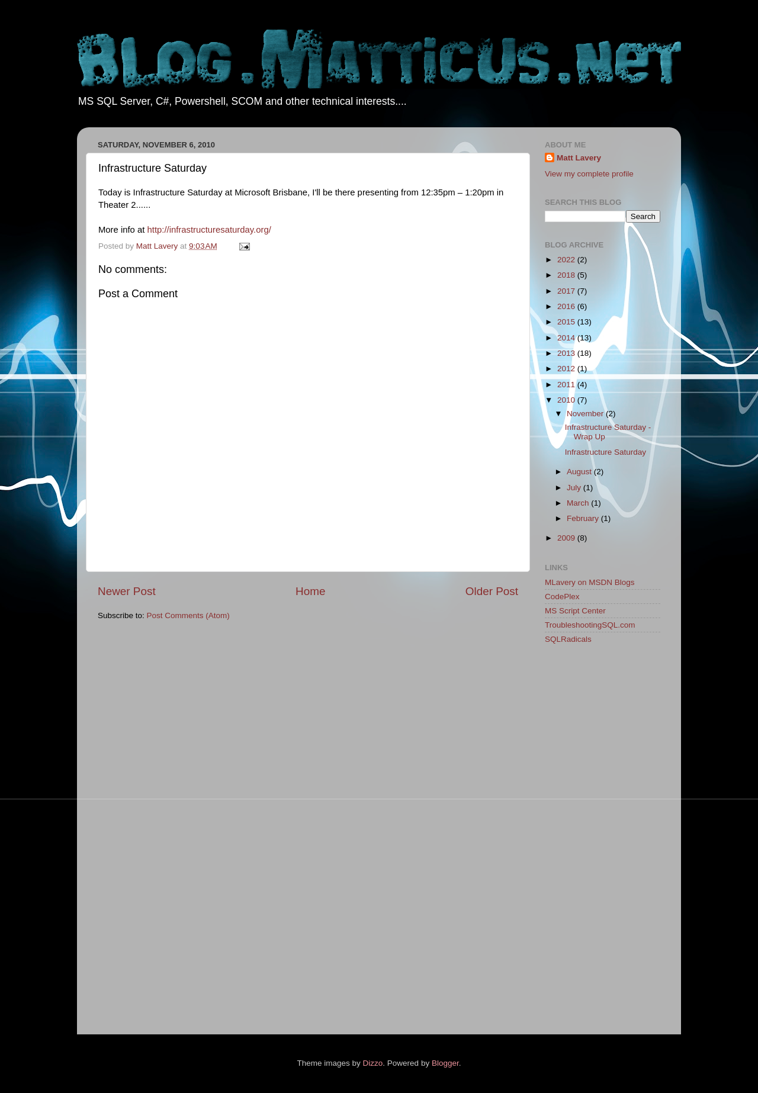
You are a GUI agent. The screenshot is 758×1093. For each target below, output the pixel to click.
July (575, 487)
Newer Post (127, 591)
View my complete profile (589, 173)
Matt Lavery (579, 157)
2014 (567, 337)
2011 (567, 384)
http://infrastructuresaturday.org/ (209, 229)
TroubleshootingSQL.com (590, 625)
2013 (567, 353)
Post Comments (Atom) (188, 615)
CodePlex (562, 596)
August (580, 471)
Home (310, 591)
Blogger (445, 1063)
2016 (567, 306)
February (584, 518)
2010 (567, 400)
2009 (567, 537)
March (579, 503)
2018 (567, 275)
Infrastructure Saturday (605, 452)
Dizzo (373, 1063)
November (586, 413)
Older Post (491, 591)
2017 (567, 291)
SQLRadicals (568, 639)
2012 (567, 368)
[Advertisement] (592, 841)
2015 (567, 321)
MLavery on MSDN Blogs (590, 582)
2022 (567, 259)
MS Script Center (575, 610)
